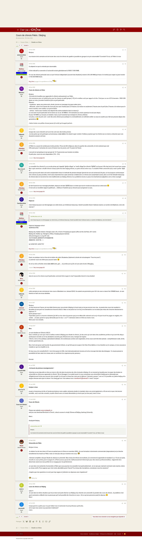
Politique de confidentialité (106, 534)
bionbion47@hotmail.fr (81, 378)
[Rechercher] (124, 29)
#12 (125, 288)
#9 (125, 213)
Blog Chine (31, 81)
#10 (125, 255)
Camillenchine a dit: (35, 216)
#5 (125, 143)
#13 (125, 302)
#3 (125, 87)
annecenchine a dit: (35, 426)
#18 (125, 440)
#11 (125, 273)
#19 (125, 484)
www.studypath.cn (46, 410)
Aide (115, 534)
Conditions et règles (94, 534)
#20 (125, 503)
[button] (18, 29)
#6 (125, 164)
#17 (125, 399)
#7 (125, 183)
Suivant (26, 45)
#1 (125, 50)
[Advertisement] (71, 14)
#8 (125, 198)
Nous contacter (84, 534)
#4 (125, 129)
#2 (125, 64)
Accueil (119, 534)
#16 (125, 384)
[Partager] (123, 50)
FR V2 (21, 534)
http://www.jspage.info (39, 158)
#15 (125, 365)
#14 (125, 326)
